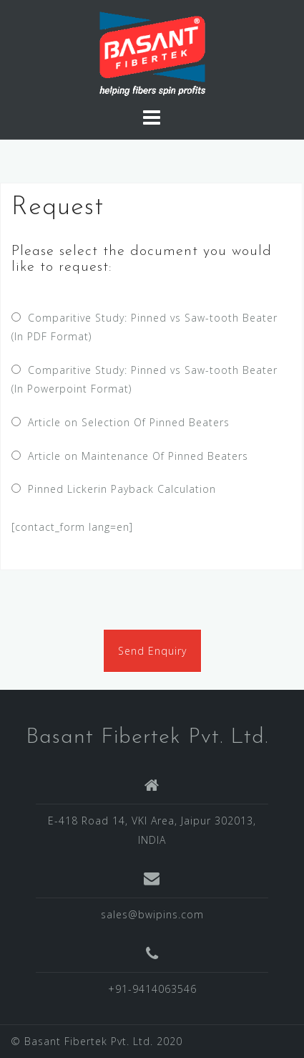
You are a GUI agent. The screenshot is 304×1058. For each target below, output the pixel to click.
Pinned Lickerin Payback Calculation (118, 489)
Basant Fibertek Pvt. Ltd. (147, 737)
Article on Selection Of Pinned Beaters (125, 422)
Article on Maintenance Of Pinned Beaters (134, 456)
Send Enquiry (152, 651)
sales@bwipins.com (152, 914)
